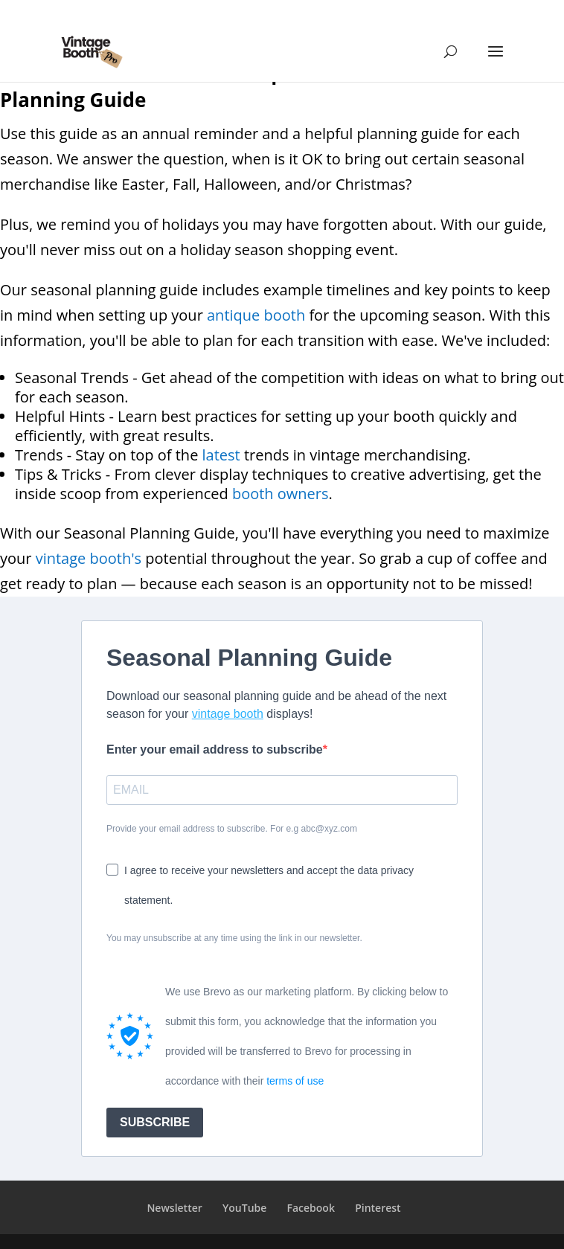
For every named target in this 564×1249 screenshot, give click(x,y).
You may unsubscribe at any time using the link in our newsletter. (234, 938)
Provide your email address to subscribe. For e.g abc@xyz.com (231, 828)
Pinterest (377, 1208)
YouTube (244, 1208)
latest (221, 455)
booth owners (280, 494)
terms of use (295, 1081)
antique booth (256, 315)
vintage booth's (88, 558)
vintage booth (227, 713)
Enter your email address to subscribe (214, 749)
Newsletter (174, 1208)
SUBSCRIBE (155, 1122)
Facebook (311, 1208)
